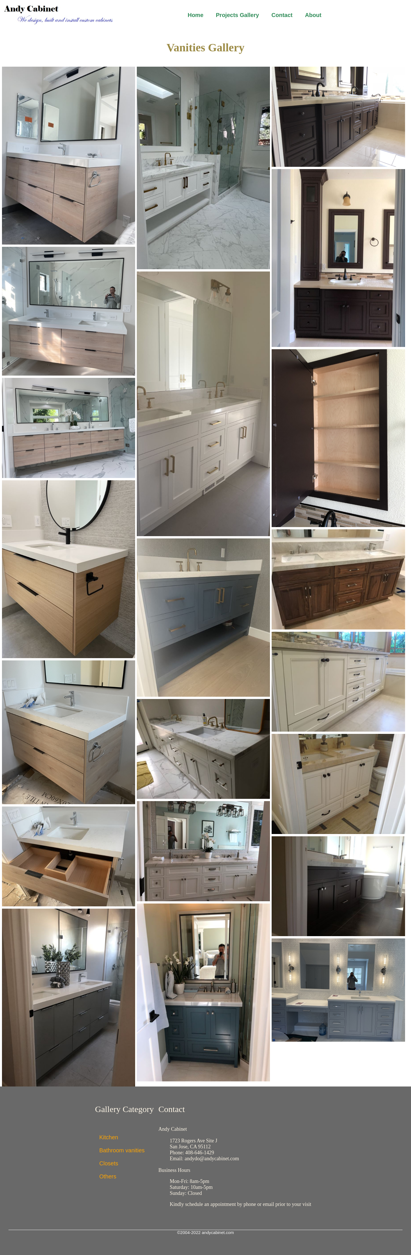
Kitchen (108, 1137)
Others (107, 1176)
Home (195, 15)
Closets (108, 1163)
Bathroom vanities (122, 1150)
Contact (281, 15)
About (313, 15)
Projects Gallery (237, 15)
